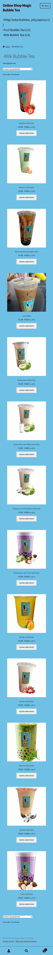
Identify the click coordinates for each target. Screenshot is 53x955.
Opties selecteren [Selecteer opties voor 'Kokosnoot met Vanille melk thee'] (26, 518)
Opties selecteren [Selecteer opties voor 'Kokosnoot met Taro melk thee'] (26, 583)
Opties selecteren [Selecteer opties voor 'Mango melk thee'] (26, 647)
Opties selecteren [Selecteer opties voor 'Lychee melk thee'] (26, 711)
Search (26, 951)
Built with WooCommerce (26, 941)
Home (8, 47)
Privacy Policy (8, 941)
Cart (41, 949)
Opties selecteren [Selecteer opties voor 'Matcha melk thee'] (26, 775)
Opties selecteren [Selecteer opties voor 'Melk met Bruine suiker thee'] (26, 261)
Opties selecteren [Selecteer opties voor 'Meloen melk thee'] (26, 197)
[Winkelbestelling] (18, 69)
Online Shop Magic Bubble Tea (17, 7)
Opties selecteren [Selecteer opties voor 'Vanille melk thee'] (26, 840)
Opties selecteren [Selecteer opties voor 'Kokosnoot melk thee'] (26, 390)
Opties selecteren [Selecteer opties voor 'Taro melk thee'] (26, 904)
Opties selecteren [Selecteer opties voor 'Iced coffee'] (26, 326)
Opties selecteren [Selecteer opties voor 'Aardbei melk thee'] (26, 133)
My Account (9, 951)
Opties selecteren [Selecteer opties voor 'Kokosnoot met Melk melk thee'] (26, 454)
